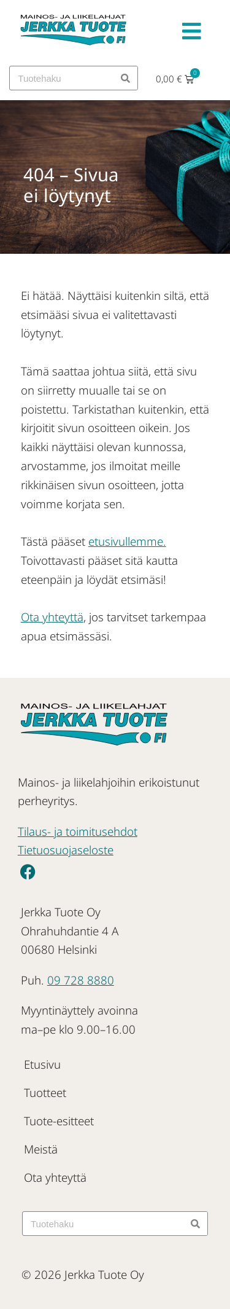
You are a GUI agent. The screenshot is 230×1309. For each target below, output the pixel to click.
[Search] (125, 78)
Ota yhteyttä (52, 616)
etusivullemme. (127, 541)
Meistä (41, 1149)
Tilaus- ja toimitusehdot (77, 831)
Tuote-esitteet (59, 1120)
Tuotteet (45, 1092)
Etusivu (42, 1064)
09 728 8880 (80, 980)
